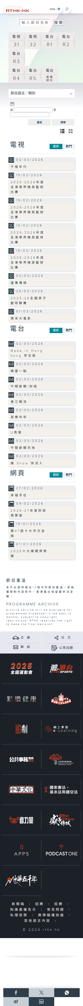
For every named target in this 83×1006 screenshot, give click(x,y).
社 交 (66, 637)
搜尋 (63, 122)
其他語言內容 (38, 921)
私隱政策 (20, 915)
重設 (39, 122)
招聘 (40, 904)
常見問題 (57, 910)
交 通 (25, 637)
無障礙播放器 (52, 915)
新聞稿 (19, 904)
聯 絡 (25, 647)
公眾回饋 (66, 648)
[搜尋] (67, 8)
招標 (59, 904)
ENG (52, 9)
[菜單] (77, 8)
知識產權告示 (24, 910)
